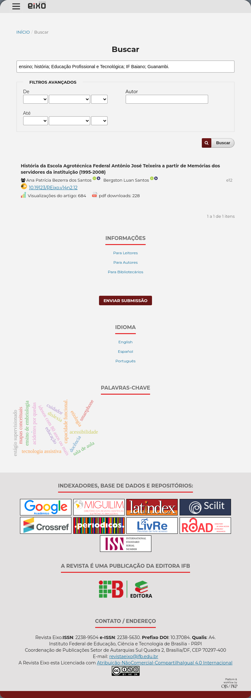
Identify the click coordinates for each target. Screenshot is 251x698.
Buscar (223, 142)
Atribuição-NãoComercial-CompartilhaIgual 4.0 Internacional (164, 663)
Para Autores (125, 262)
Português (125, 361)
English (125, 341)
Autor (132, 91)
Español (125, 351)
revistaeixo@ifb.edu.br (133, 656)
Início (23, 32)
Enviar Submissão (125, 300)
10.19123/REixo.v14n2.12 (53, 188)
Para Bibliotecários (125, 271)
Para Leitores (125, 252)
